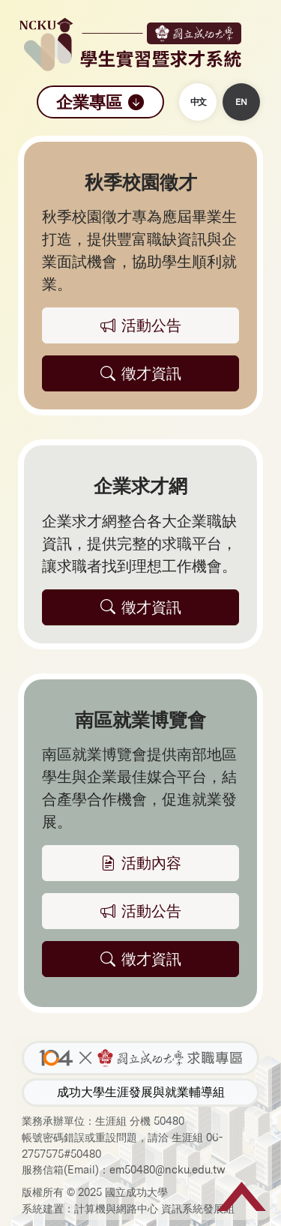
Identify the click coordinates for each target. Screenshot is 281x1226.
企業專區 (100, 102)
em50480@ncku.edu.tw (167, 1169)
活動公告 (140, 911)
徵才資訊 (140, 959)
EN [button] (241, 102)
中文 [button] (197, 102)
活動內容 (140, 863)
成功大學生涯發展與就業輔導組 (141, 1092)
